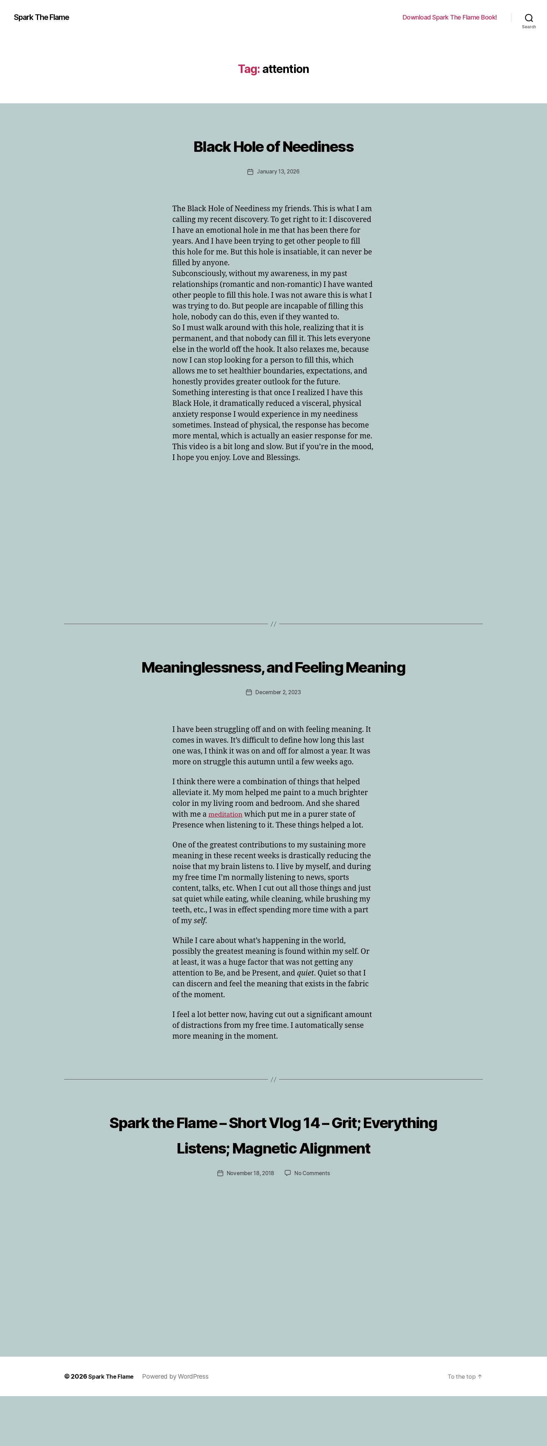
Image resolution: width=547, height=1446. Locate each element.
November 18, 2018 (249, 1223)
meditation (227, 839)
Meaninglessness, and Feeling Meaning (273, 677)
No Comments (313, 1223)
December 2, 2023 (278, 717)
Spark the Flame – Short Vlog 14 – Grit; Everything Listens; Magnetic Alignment (273, 1170)
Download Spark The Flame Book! (450, 17)
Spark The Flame (45, 17)
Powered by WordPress (181, 1426)
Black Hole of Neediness (274, 143)
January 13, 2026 (278, 171)
